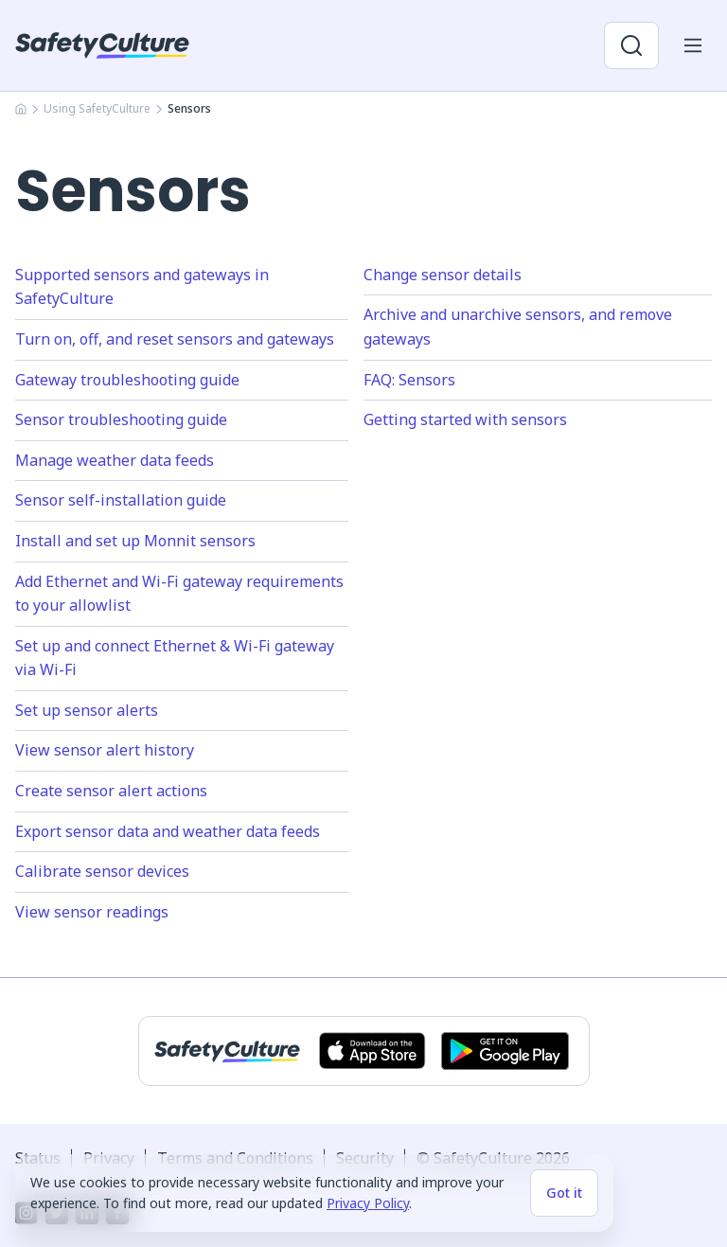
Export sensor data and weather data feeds (167, 831)
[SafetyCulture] (102, 45)
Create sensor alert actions (111, 790)
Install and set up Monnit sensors (135, 540)
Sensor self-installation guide (120, 500)
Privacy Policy (368, 1203)
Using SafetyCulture (97, 108)
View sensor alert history (104, 749)
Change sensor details (443, 274)
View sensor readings (91, 911)
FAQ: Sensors (409, 379)
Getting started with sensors (465, 419)
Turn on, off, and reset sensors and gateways (174, 339)
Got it (564, 1193)
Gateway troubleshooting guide (127, 379)
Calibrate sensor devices (102, 871)
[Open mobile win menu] (693, 45)
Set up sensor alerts (86, 710)
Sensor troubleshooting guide (121, 419)
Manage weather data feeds (114, 460)
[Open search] (631, 45)
